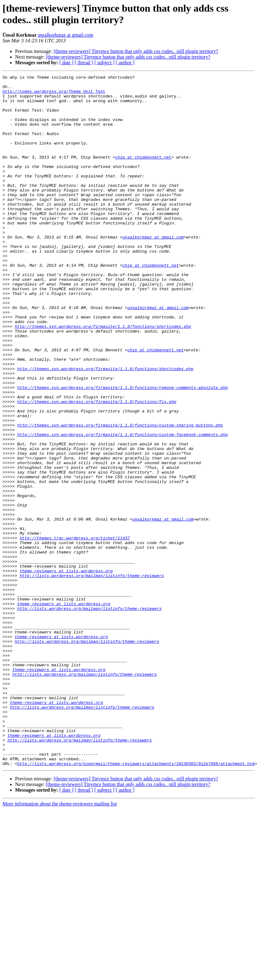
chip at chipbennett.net (143, 174)
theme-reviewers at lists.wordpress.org (66, 670)
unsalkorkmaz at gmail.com (65, 35)
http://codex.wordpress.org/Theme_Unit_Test (54, 95)
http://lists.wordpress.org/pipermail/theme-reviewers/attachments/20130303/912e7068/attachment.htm (136, 901)
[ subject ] (104, 62)
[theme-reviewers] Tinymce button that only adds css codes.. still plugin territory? (136, 51)
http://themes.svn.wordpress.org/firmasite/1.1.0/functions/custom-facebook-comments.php (122, 507)
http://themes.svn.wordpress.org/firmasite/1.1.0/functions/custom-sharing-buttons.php (120, 495)
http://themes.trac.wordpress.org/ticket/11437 (75, 631)
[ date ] (66, 62)
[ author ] (125, 62)
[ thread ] (84, 62)
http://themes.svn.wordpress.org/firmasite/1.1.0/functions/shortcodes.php (103, 377)
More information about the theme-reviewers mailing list (60, 942)
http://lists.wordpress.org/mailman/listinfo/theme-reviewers (92, 676)
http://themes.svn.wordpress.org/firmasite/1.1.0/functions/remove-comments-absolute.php (122, 450)
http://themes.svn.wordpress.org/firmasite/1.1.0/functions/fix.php (96, 467)
